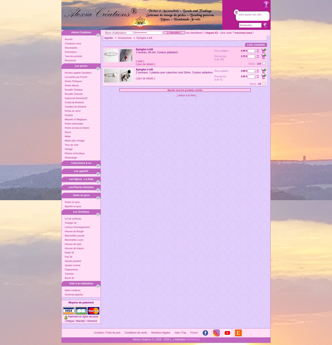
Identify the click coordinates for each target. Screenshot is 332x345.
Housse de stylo (73, 244)
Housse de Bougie (74, 231)
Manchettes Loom (74, 240)
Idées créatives (72, 290)
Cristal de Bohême (74, 102)
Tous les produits (73, 56)
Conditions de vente (136, 332)
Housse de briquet (74, 248)
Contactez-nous (73, 43)
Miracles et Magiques (76, 119)
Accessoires (124, 37)
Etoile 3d (69, 252)
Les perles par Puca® (76, 77)
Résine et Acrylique (75, 153)
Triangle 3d (70, 223)
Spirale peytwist (73, 261)
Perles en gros (72, 202)
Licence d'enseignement (77, 227)
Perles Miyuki (72, 85)
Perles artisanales (74, 123)
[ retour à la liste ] (186, 95)
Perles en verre (73, 111)
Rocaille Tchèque (74, 89)
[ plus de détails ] (145, 64)
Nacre (68, 132)
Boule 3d (69, 278)
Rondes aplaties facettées (78, 72)
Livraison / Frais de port (107, 332)
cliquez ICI (211, 32)
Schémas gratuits (74, 294)
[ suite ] (140, 61)
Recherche (70, 60)
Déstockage (71, 157)
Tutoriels (69, 273)
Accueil (68, 39)
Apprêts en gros (73, 206)
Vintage (69, 149)
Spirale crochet (72, 265)
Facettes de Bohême (75, 106)
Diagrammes (71, 269)
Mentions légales (160, 332)
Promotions (71, 52)
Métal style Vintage (74, 140)
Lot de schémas (73, 218)
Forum (194, 332)
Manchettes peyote (74, 235)
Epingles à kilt (144, 37)
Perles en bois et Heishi (77, 128)
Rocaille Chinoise (74, 94)
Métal (68, 136)
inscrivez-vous (243, 32)
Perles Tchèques (73, 81)
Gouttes (69, 115)
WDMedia (192, 339)
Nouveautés (71, 47)
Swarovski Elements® (76, 98)
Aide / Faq (180, 332)
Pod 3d (68, 257)
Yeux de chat (71, 145)
